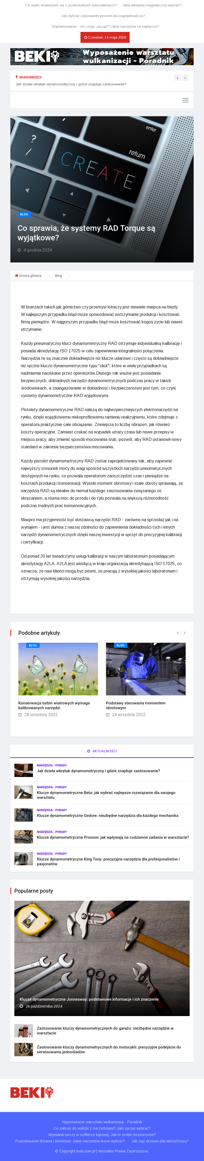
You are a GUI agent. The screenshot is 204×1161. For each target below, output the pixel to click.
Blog (24, 214)
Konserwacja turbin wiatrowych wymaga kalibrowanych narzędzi (54, 705)
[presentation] (177, 77)
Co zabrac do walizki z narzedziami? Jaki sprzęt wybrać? (102, 1128)
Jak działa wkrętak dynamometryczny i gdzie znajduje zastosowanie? (71, 84)
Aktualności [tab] (102, 751)
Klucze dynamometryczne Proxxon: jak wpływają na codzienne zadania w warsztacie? (113, 837)
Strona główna (30, 276)
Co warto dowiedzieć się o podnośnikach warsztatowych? (71, 5)
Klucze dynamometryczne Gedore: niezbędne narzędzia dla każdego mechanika (107, 815)
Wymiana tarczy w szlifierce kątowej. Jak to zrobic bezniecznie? (102, 1135)
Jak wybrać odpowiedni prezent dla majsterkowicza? (103, 16)
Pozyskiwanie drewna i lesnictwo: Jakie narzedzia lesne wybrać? (70, 1141)
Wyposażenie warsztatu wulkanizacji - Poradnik (102, 1122)
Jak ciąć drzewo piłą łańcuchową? (160, 1141)
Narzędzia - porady (52, 765)
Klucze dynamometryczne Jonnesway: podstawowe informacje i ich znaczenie (89, 999)
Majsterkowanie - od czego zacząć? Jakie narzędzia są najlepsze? (105, 26)
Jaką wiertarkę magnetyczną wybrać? (151, 5)
